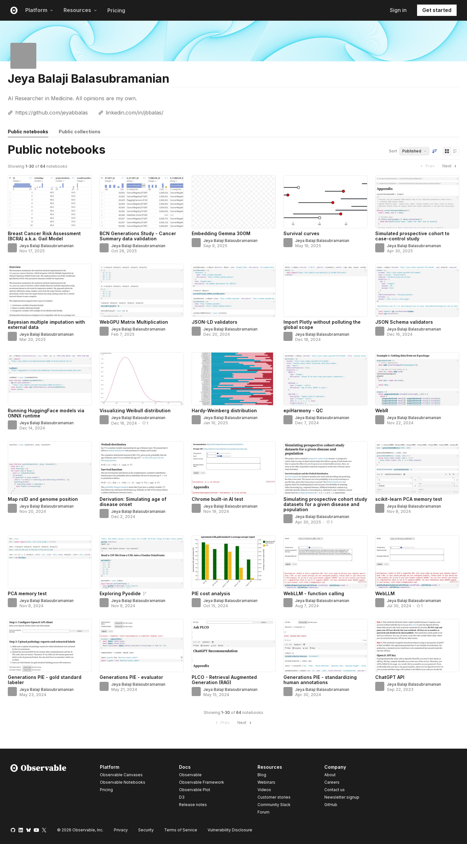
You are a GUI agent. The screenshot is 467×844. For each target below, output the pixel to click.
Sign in (398, 10)
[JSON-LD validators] (234, 290)
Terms (180, 829)
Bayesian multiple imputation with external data (46, 324)
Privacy (121, 829)
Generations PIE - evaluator (131, 677)
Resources (80, 10)
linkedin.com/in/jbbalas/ (134, 112)
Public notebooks (28, 131)
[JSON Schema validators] (417, 290)
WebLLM (385, 593)
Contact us (334, 790)
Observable (190, 774)
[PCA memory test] (50, 561)
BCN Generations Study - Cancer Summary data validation (138, 236)
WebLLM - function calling (313, 593)
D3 (182, 797)
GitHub (330, 804)
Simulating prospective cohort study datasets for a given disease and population (325, 504)
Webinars (266, 782)
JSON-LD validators (214, 322)
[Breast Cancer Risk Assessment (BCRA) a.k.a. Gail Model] (50, 201)
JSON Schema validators (404, 322)
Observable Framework (201, 782)
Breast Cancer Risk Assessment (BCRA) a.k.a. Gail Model (44, 236)
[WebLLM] (417, 561)
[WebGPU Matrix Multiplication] (142, 290)
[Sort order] (434, 151)
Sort (393, 151)
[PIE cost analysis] (234, 561)
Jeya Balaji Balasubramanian (46, 245)
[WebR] (417, 378)
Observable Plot (194, 789)
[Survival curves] (325, 201)
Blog (261, 774)
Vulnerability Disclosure (230, 829)
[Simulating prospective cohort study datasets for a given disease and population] (325, 467)
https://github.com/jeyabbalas (51, 112)
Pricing (116, 10)
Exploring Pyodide (120, 593)
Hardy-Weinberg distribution (224, 410)
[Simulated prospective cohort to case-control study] (417, 201)
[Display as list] (455, 151)
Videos (264, 789)
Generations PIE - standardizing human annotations (320, 679)
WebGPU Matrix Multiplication (134, 322)
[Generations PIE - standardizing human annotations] (325, 645)
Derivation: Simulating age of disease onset (133, 501)
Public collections (80, 131)
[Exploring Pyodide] (142, 561)
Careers (332, 782)
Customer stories (274, 797)
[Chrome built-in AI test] (234, 467)
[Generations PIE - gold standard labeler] (50, 645)
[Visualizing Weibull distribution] (142, 378)
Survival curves (301, 233)
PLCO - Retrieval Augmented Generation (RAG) (224, 679)
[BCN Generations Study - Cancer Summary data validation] (142, 201)
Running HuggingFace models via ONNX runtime (46, 413)
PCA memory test (27, 593)
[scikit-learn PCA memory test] (417, 467)
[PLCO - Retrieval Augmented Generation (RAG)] (234, 645)
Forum (263, 812)
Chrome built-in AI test (217, 499)
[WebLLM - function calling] (325, 561)
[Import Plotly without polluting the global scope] (325, 290)
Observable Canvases (121, 774)
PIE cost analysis (211, 593)
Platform (39, 10)
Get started (436, 10)
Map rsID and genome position (43, 499)
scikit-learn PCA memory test (408, 499)
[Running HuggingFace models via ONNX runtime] (50, 378)
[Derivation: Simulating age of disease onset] (142, 467)
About (330, 774)
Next (450, 166)
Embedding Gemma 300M (221, 233)
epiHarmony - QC (303, 410)
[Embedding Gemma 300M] (234, 201)
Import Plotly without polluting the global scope (322, 324)
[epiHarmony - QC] (325, 378)
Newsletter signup (341, 797)
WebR (381, 410)
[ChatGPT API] (417, 645)
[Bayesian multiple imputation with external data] (50, 290)
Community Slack (274, 804)
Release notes (193, 804)
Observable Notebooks (122, 782)
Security (146, 829)
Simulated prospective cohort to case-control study (412, 236)
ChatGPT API (389, 677)
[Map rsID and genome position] (50, 467)
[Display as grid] (447, 151)
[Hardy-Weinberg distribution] (234, 378)
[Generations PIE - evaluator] (142, 645)
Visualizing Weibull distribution (135, 410)
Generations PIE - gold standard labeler (44, 679)
